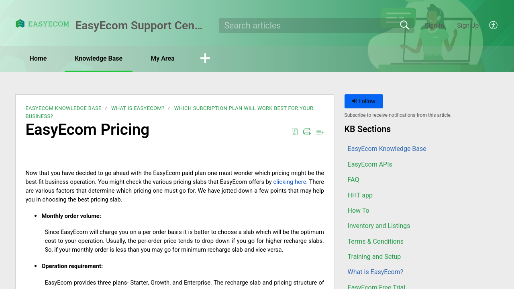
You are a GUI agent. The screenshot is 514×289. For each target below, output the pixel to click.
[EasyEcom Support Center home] (42, 23)
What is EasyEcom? (137, 108)
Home (38, 58)
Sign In (434, 25)
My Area (162, 58)
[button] (494, 25)
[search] (317, 25)
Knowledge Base (98, 58)
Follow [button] (363, 101)
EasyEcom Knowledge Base (63, 108)
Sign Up (468, 25)
